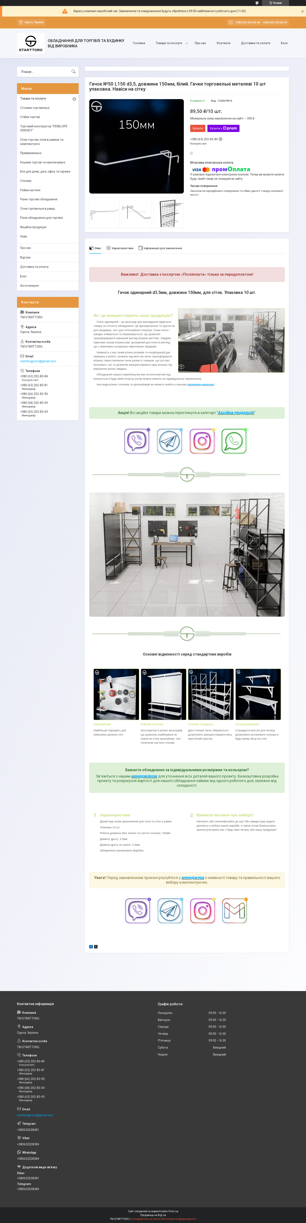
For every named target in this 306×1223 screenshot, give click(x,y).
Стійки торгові (30, 117)
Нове (23, 236)
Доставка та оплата (255, 43)
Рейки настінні (30, 190)
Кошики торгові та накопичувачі (42, 162)
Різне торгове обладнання (38, 199)
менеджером (144, 776)
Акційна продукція (236, 412)
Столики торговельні (35, 108)
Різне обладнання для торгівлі (41, 217)
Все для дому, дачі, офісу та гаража (45, 171)
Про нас (200, 43)
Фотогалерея (29, 285)
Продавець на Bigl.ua (153, 1215)
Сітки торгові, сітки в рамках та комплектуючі (41, 142)
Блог (284, 43)
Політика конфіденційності (180, 1218)
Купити (198, 128)
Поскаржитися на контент (146, 1218)
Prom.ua (173, 1211)
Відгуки (25, 257)
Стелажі (25, 181)
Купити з (223, 128)
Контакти (223, 43)
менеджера (193, 877)
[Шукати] (73, 72)
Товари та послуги (169, 43)
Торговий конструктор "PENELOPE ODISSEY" (44, 128)
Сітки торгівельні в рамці (37, 208)
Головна (139, 43)
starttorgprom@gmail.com (38, 361)
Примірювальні (30, 153)
